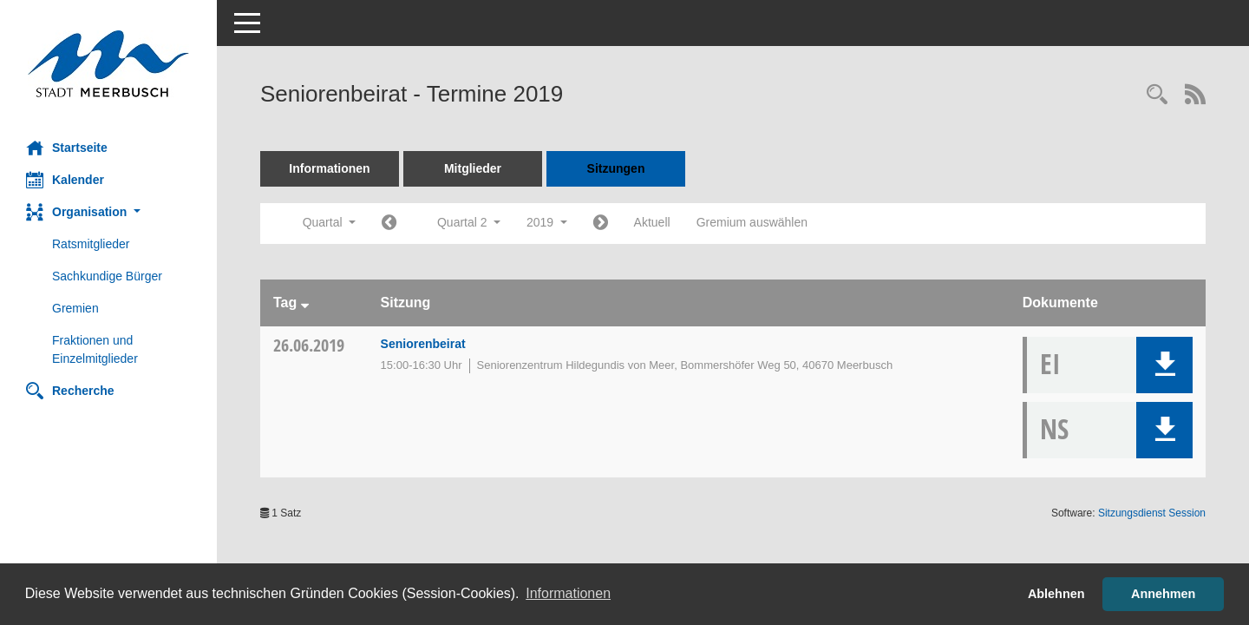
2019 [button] (546, 222)
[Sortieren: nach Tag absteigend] (305, 302)
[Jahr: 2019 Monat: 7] (600, 223)
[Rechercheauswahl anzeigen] (1157, 96)
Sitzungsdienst (1152, 513)
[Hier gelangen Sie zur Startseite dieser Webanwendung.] (108, 63)
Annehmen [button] (1163, 594)
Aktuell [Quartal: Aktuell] (652, 222)
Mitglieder (472, 168)
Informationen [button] (568, 593)
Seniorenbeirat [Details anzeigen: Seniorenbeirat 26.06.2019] (423, 344)
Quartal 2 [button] (468, 222)
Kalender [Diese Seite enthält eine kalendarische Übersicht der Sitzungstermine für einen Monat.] (65, 179)
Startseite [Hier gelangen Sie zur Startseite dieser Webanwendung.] (67, 147)
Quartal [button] (329, 222)
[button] (108, 212)
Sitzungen (616, 168)
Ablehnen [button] (1056, 594)
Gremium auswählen (752, 222)
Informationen (329, 168)
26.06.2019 (308, 345)
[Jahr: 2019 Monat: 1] (389, 223)
